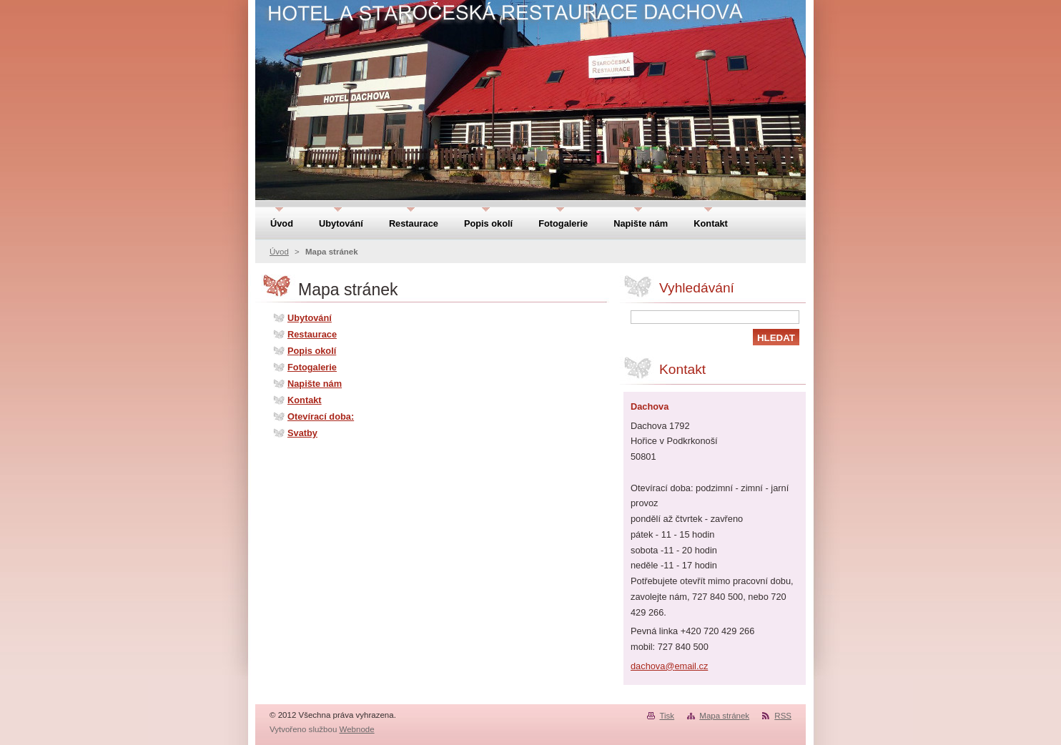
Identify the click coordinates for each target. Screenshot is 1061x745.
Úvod (279, 251)
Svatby (302, 433)
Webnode (357, 729)
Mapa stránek (724, 715)
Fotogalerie (312, 367)
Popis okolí (311, 350)
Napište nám (314, 383)
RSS (782, 715)
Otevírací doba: (320, 416)
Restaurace (312, 334)
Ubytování (309, 317)
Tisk (666, 715)
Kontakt (304, 400)
